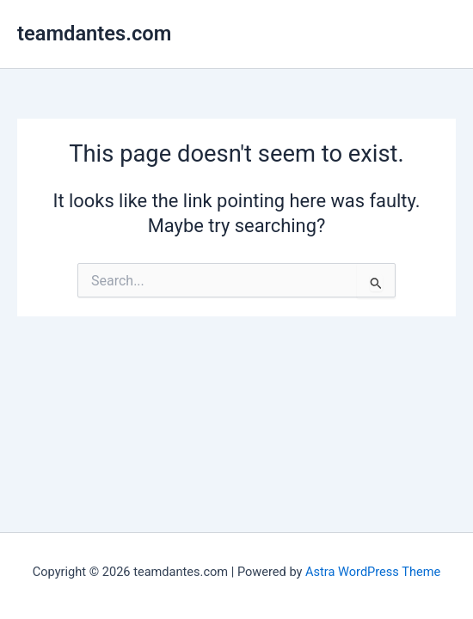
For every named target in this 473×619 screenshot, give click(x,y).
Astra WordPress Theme (372, 571)
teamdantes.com (94, 33)
